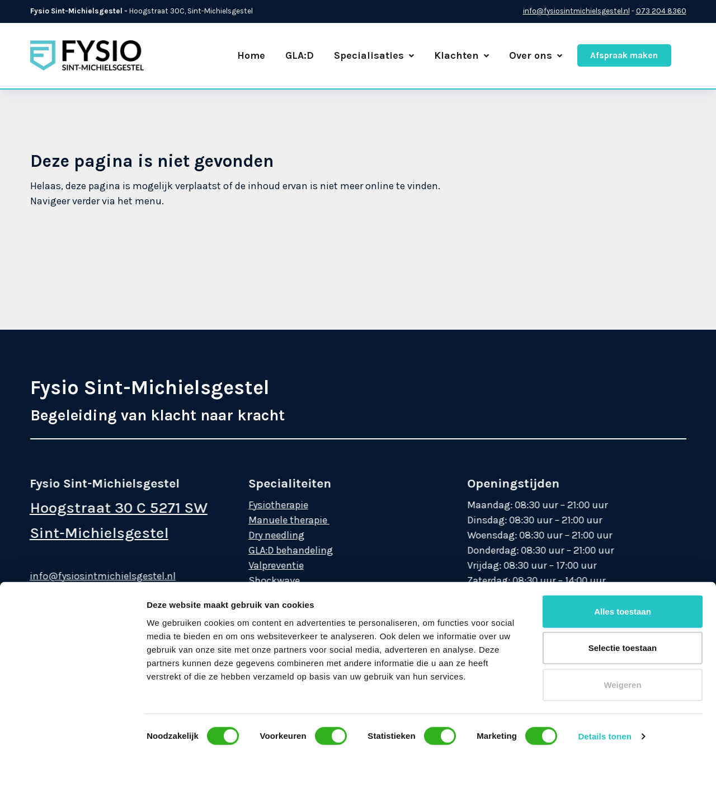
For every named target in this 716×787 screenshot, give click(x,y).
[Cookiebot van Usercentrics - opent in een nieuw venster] (72, 765)
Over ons (535, 55)
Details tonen (604, 626)
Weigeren (622, 575)
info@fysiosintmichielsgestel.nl (576, 11)
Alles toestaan (622, 502)
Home (251, 55)
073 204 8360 (661, 11)
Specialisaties (374, 55)
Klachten (461, 55)
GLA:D (299, 55)
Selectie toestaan (622, 538)
